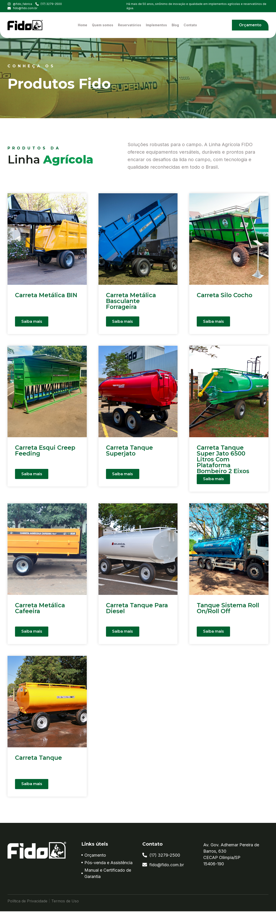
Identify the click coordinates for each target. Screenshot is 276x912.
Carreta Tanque (38, 758)
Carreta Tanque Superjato (129, 450)
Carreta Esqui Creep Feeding (45, 450)
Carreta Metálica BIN (46, 295)
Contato (190, 25)
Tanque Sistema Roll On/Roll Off (228, 608)
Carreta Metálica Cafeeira (40, 608)
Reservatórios (129, 25)
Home (82, 25)
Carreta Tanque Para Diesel (137, 608)
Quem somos (102, 25)
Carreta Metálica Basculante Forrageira (131, 301)
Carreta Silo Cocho (224, 295)
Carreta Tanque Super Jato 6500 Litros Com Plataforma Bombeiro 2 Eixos (223, 459)
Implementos (156, 25)
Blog (175, 25)
